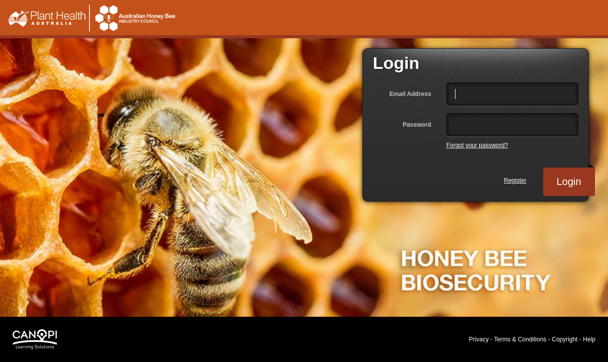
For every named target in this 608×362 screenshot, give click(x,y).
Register (515, 180)
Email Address (410, 94)
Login (575, 177)
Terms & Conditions (520, 339)
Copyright (564, 339)
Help (589, 339)
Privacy (479, 339)
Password (417, 124)
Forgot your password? (477, 145)
